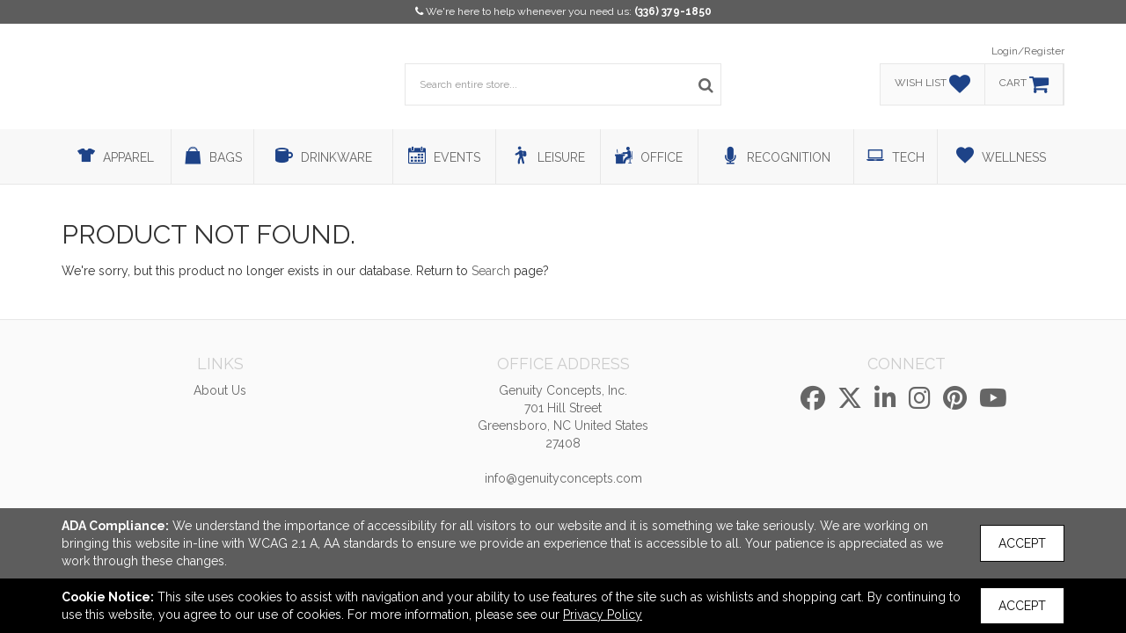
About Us (220, 390)
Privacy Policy (602, 615)
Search (491, 271)
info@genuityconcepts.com (563, 478)
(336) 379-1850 (673, 11)
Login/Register (1027, 51)
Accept (1022, 543)
